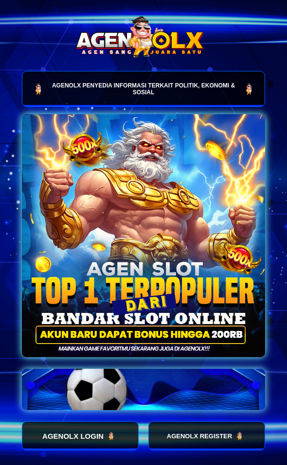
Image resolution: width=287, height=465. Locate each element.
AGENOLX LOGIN (80, 436)
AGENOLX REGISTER (207, 436)
